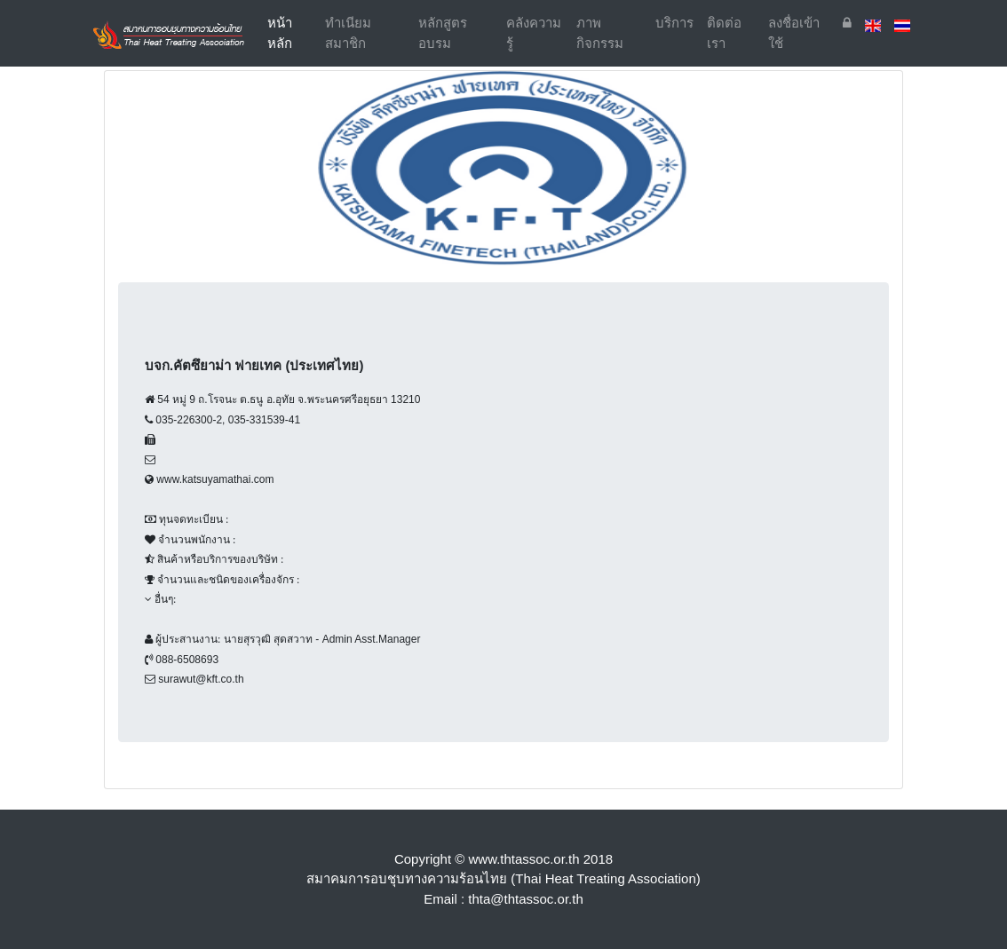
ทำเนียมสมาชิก (348, 33)
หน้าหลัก (293, 33)
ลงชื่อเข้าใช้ (794, 33)
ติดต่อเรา (724, 33)
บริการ (674, 22)
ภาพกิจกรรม (599, 33)
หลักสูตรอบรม (442, 33)
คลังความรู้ (533, 33)
